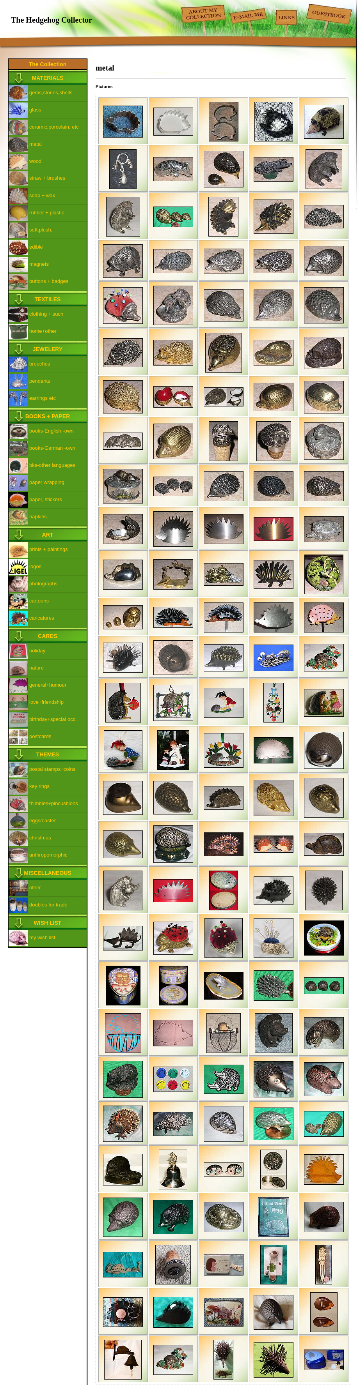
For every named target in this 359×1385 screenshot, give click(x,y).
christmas (40, 838)
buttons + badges (48, 281)
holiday (37, 651)
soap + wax (42, 195)
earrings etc (42, 398)
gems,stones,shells (51, 92)
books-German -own (52, 448)
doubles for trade (48, 905)
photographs (43, 584)
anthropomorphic (48, 855)
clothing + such (46, 314)
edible (36, 247)
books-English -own (51, 431)
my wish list (42, 937)
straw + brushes (47, 178)
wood (35, 161)
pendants (39, 381)
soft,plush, (40, 230)
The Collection (47, 64)
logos (35, 566)
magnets (39, 264)
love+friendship (46, 702)
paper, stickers (45, 499)
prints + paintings (48, 549)
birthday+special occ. (53, 719)
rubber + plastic (46, 213)
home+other (43, 331)
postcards (40, 736)
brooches (39, 364)
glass (35, 110)
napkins (38, 516)
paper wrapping (46, 482)
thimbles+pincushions (53, 803)
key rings (39, 786)
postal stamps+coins (52, 769)
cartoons (39, 601)
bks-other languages (52, 465)
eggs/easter (42, 820)
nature (36, 668)
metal (35, 144)
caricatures (41, 618)
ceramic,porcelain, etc (53, 127)
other (35, 887)
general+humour (47, 685)
